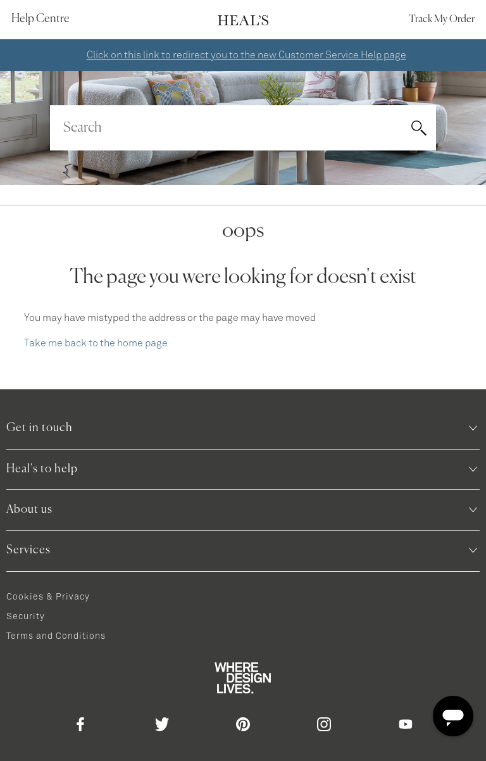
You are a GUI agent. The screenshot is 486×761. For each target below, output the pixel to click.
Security (25, 616)
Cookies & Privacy (48, 597)
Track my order (442, 20)
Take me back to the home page (96, 343)
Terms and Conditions (56, 636)
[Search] (243, 127)
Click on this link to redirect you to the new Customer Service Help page (246, 55)
